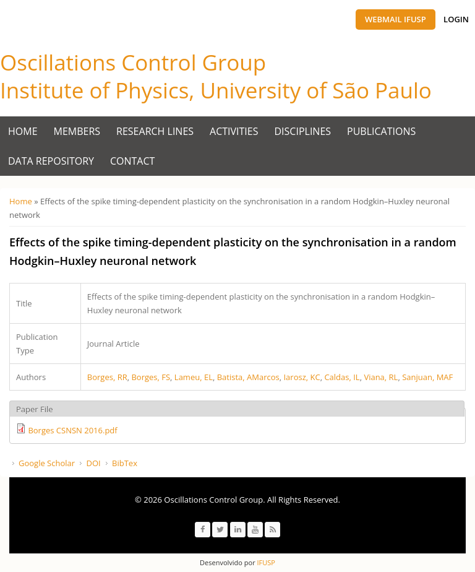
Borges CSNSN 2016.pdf (72, 430)
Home (23, 131)
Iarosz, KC (301, 377)
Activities (234, 131)
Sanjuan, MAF (427, 377)
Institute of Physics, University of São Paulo (216, 90)
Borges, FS (150, 377)
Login (456, 19)
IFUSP (265, 562)
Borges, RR (107, 377)
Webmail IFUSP (395, 19)
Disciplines (303, 131)
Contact (132, 161)
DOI (93, 463)
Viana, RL (381, 377)
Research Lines (155, 131)
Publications (381, 131)
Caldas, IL (341, 377)
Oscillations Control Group (133, 62)
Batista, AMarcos (248, 377)
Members (77, 131)
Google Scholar (47, 463)
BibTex (124, 463)
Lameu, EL (193, 377)
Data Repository (51, 161)
